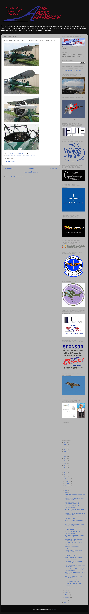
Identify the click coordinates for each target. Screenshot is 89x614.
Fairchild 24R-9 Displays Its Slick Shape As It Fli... (73, 551)
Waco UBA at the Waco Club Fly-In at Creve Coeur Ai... (74, 525)
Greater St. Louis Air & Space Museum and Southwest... (72, 502)
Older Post (54, 168)
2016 (65, 465)
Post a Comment (10, 161)
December (68, 479)
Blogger (54, 609)
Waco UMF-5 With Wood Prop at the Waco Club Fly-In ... (74, 517)
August (67, 488)
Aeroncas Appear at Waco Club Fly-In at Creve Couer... (74, 569)
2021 (65, 454)
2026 (65, 442)
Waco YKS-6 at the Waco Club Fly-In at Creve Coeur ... (74, 510)
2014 (65, 470)
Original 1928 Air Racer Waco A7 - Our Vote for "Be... (74, 540)
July (66, 490)
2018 (65, 460)
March (67, 592)
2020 (65, 456)
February (67, 595)
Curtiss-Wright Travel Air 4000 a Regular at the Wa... (73, 554)
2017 (65, 463)
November (68, 481)
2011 (65, 477)
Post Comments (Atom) (17, 176)
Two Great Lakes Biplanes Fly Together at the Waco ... (72, 547)
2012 (65, 474)
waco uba (32, 155)
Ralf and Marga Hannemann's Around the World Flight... (74, 499)
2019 (65, 458)
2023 (65, 449)
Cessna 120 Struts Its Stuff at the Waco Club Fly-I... (73, 562)
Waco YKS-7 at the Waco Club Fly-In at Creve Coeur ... (74, 506)
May (66, 588)
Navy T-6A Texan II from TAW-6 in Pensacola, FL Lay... (73, 577)
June (66, 492)
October (67, 483)
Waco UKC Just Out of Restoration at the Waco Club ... (74, 521)
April (66, 590)
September (68, 485)
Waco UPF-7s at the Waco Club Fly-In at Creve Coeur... (75, 514)
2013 (65, 472)
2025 (65, 444)
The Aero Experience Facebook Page (71, 70)
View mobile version (31, 172)
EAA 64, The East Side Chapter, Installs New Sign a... (73, 584)
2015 (65, 467)
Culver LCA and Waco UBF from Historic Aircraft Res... (73, 558)
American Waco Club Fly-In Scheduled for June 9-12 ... (72, 580)
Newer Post (8, 168)
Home (31, 168)
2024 (65, 447)
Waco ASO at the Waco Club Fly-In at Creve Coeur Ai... (74, 536)
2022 (65, 451)
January (67, 597)
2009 (65, 602)
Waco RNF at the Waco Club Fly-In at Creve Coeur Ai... (74, 528)
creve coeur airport (24, 155)
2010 (65, 600)
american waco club (13, 155)
